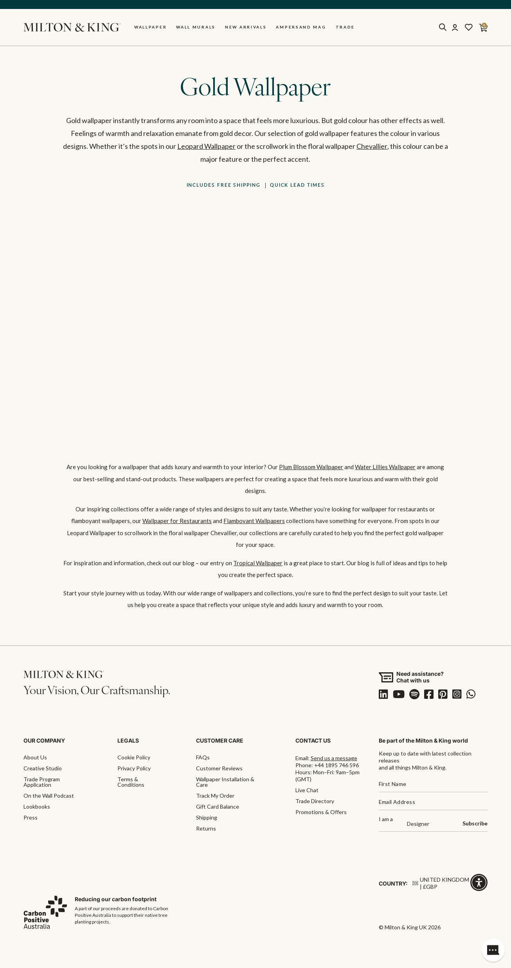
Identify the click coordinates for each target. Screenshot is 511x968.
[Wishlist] (468, 27)
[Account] (454, 27)
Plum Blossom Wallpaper (311, 467)
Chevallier (371, 146)
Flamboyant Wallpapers (254, 520)
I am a (386, 819)
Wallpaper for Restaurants (177, 520)
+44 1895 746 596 (336, 764)
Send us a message (334, 757)
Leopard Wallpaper (206, 146)
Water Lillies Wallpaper (385, 467)
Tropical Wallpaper (257, 562)
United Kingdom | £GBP (441, 882)
